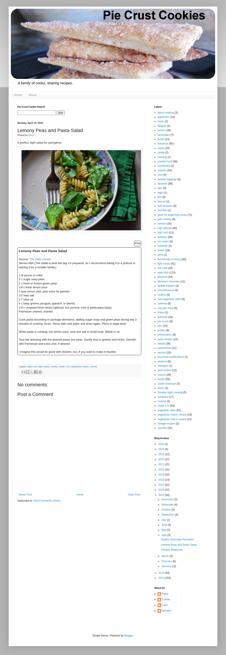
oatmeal (162, 303)
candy (161, 152)
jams (160, 254)
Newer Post (25, 494)
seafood (162, 361)
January (166, 566)
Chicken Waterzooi (172, 549)
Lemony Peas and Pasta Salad (179, 544)
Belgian (162, 125)
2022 (161, 459)
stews (161, 388)
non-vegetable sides (169, 299)
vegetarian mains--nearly (172, 419)
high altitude (165, 228)
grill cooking (164, 219)
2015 (161, 495)
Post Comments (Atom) (46, 500)
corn (160, 174)
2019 (161, 474)
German (162, 210)
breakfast (163, 143)
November (167, 504)
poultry (161, 330)
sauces (162, 352)
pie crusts (163, 321)
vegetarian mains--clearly (84, 366)
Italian (161, 250)
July (164, 519)
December (167, 499)
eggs (160, 192)
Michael (166, 610)
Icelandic (163, 245)
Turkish (162, 401)
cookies (162, 170)
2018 (161, 479)
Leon (165, 605)
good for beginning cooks (172, 214)
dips (160, 188)
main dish (163, 272)
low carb (162, 268)
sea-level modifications (171, 356)
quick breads (165, 339)
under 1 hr (64, 366)
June (164, 524)
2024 (161, 449)
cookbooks (164, 165)
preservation (165, 334)
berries (162, 130)
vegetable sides (167, 410)
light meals (44, 366)
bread (161, 139)
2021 (161, 464)
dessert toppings (167, 179)
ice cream (163, 241)
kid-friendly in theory (169, 259)
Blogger (128, 635)
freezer (162, 201)
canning (162, 157)
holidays (162, 237)
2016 (161, 489)
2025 (161, 444)
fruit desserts (165, 205)
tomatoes (163, 397)
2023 (161, 454)
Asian (161, 121)
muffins (162, 294)
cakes (161, 148)
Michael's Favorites (169, 281)
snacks (162, 374)
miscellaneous (166, 290)
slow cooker (164, 370)
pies (160, 325)
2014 (161, 572)
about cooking (166, 112)
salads (54, 366)
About (32, 95)
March (165, 556)
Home (18, 95)
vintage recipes (166, 423)
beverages (164, 134)
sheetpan (163, 365)
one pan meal (165, 308)
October (166, 509)
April (164, 535)
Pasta (161, 312)
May (164, 529)
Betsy (165, 593)
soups (161, 379)
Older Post (134, 494)
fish (160, 197)
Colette (166, 599)
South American (167, 383)
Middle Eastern (166, 285)
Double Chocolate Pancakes (177, 539)
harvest (162, 223)
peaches (162, 317)
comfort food (165, 161)
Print (138, 243)
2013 (161, 577)
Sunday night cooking (170, 392)
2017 (161, 484)
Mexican (162, 276)
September (168, 514)
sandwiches (164, 348)
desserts (162, 183)
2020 (161, 469)
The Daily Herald (40, 259)
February (167, 561)
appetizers (164, 117)
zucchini (162, 427)
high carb (32, 366)
